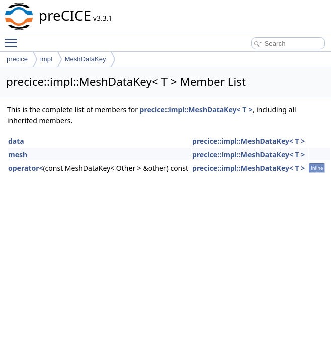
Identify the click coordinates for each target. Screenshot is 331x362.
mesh (17, 154)
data (16, 141)
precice (17, 59)
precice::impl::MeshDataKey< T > (196, 109)
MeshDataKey (85, 59)
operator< (25, 168)
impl (46, 59)
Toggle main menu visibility (13, 38)
